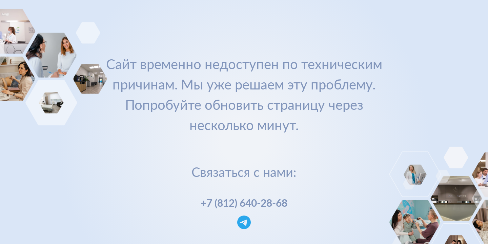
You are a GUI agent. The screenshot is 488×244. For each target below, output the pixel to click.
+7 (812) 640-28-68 (244, 203)
